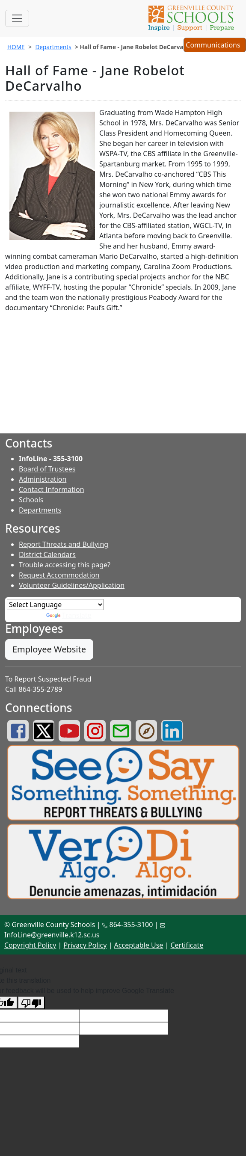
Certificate (187, 945)
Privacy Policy (85, 945)
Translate (69, 615)
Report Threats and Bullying (63, 544)
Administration (42, 479)
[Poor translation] (31, 1002)
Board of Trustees (47, 469)
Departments (53, 47)
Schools (31, 499)
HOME (16, 47)
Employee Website (49, 649)
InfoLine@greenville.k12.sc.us (52, 935)
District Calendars (47, 554)
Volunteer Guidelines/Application (71, 585)
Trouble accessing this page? (64, 564)
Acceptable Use (138, 945)
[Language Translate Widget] (55, 604)
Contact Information (51, 489)
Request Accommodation (59, 575)
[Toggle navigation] (17, 18)
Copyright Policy (30, 945)
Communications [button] (214, 45)
